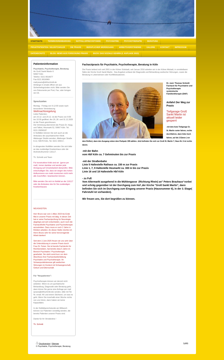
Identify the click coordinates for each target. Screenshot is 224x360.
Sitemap (55, 344)
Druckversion (43, 344)
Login (185, 343)
